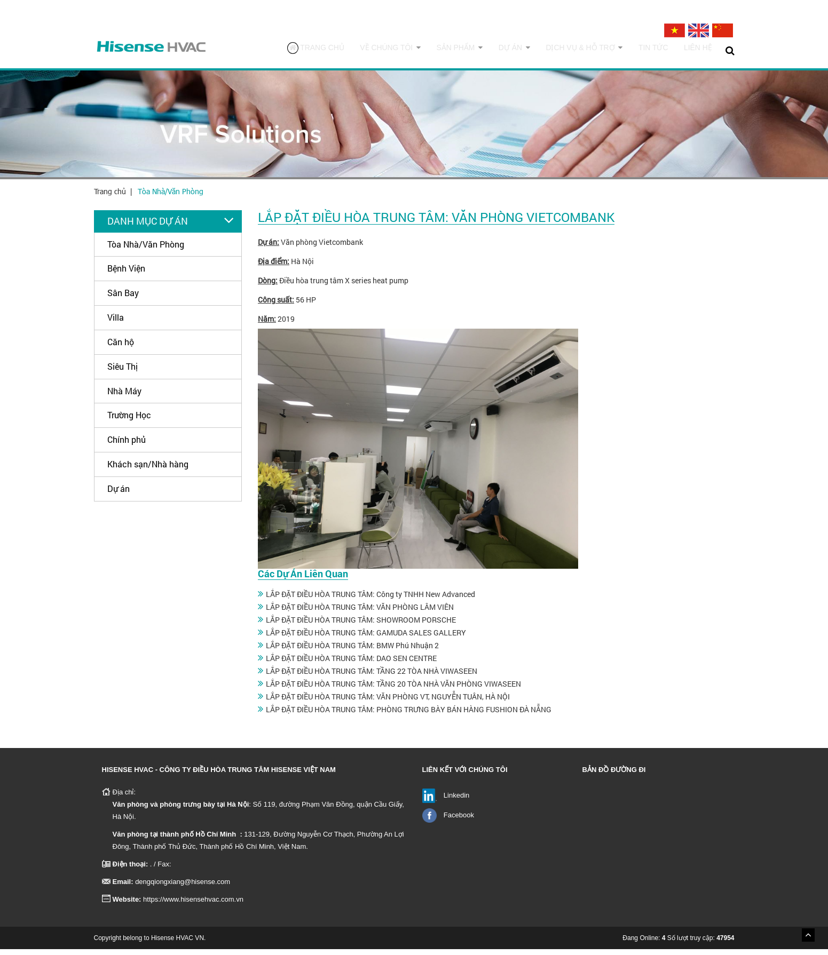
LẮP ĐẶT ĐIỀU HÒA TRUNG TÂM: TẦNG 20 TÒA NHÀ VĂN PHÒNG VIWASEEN (393, 690)
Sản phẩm (480, 50)
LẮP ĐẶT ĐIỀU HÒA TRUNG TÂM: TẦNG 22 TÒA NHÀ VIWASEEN (371, 677)
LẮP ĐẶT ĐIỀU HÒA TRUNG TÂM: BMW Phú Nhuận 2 (352, 651)
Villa (115, 323)
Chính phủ (126, 445)
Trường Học (129, 421)
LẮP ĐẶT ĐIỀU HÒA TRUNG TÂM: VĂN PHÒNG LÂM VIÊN (360, 613)
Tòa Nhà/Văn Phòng (170, 197)
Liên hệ (700, 50)
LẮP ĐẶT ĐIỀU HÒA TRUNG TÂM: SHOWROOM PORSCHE (361, 625)
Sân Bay (123, 299)
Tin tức (659, 50)
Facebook (459, 821)
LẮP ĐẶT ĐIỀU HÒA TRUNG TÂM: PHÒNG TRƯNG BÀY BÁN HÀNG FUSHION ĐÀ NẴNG (408, 715)
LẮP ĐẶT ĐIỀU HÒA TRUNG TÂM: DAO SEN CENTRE (351, 664)
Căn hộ (120, 347)
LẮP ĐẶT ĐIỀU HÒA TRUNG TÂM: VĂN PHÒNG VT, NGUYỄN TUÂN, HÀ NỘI (388, 702)
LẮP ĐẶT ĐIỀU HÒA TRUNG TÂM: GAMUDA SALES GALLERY (366, 638)
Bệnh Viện (126, 274)
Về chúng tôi (417, 50)
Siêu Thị (122, 372)
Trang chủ (347, 51)
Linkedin (456, 801)
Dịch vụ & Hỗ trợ (595, 50)
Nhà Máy (124, 396)
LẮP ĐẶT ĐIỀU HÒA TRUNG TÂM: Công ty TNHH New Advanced (370, 600)
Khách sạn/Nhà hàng (147, 470)
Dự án (530, 50)
